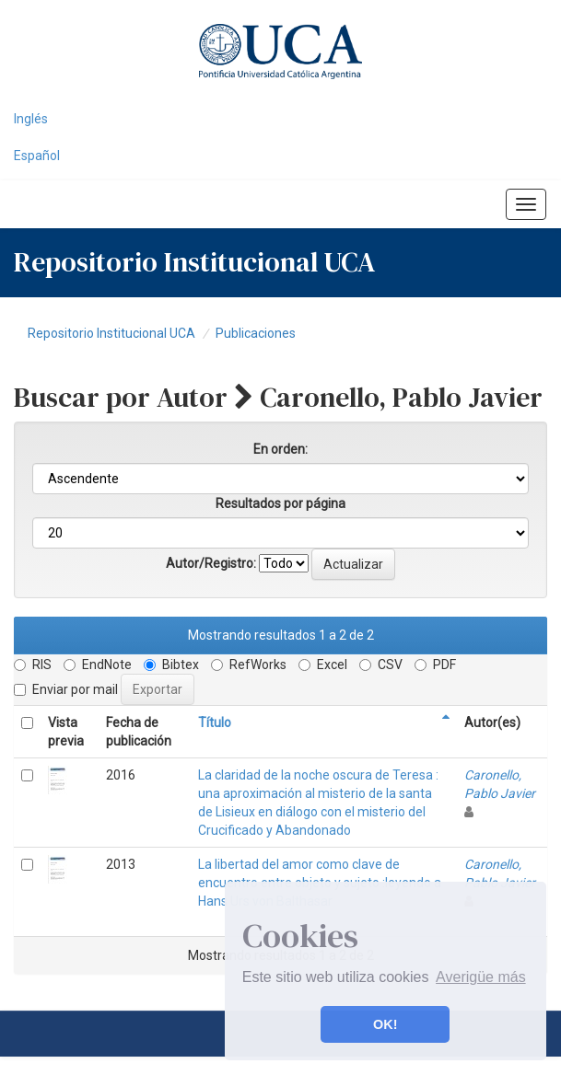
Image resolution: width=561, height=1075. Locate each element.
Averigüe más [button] (481, 977)
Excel (322, 664)
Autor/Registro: (211, 563)
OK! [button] (385, 1024)
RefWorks (248, 664)
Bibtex (171, 664)
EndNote (98, 664)
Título (214, 722)
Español (37, 155)
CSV (381, 664)
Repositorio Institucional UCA (111, 333)
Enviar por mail (66, 689)
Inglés (31, 118)
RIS (33, 664)
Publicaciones (256, 333)
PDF (435, 664)
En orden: (280, 449)
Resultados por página (280, 503)
